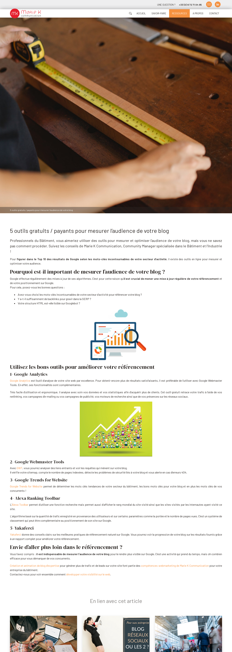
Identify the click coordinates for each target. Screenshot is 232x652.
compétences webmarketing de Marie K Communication (175, 565)
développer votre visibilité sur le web (88, 574)
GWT (19, 468)
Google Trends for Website (26, 486)
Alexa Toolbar (20, 504)
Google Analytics (20, 380)
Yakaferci (15, 534)
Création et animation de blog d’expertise (34, 565)
